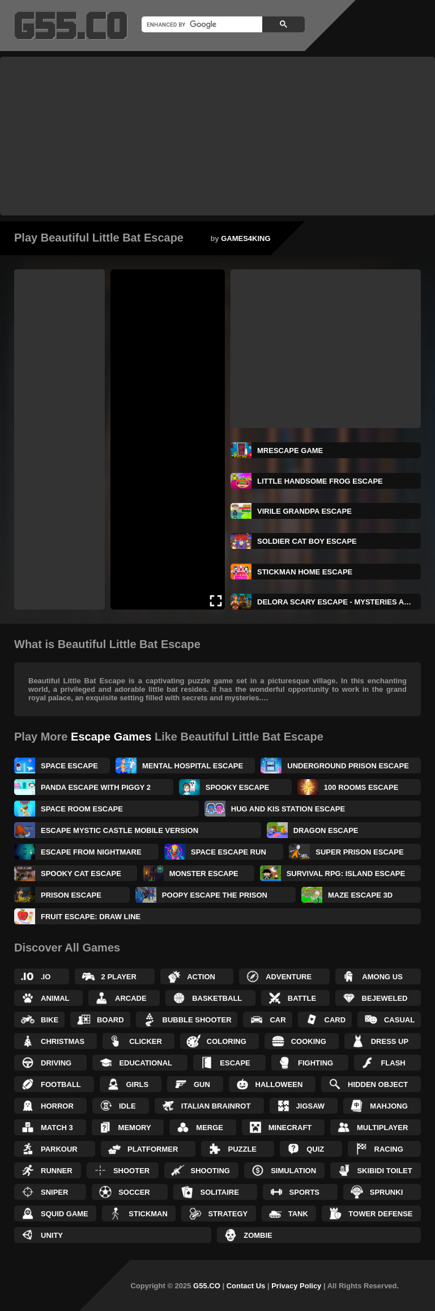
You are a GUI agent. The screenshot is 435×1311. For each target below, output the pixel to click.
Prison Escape (71, 895)
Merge (209, 1127)
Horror (57, 1106)
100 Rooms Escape (361, 787)
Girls (137, 1084)
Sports (304, 1192)
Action (201, 976)
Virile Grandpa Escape (304, 511)
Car (277, 1020)
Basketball (217, 998)
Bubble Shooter (197, 1020)
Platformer (152, 1149)
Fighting (315, 1063)
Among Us (382, 976)
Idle (127, 1106)
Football (61, 1084)
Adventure (289, 976)
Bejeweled (385, 998)
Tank (298, 1213)
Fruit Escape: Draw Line (90, 916)
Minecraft (290, 1127)
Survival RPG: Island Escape (346, 873)
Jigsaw (310, 1106)
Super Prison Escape (359, 852)
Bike (49, 1020)
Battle (302, 998)
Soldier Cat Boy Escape (307, 541)
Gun (202, 1084)
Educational (145, 1063)
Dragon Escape (326, 830)
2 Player (119, 976)
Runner (56, 1170)
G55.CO (206, 1286)
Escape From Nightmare (91, 852)
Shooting (210, 1170)
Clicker (145, 1041)
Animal (55, 998)
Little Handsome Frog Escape (320, 481)
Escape (235, 1063)
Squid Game (64, 1213)
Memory (134, 1127)
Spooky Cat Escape (81, 873)
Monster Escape (203, 873)
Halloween (279, 1084)
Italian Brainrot (216, 1106)
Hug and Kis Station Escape (288, 809)
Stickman (148, 1213)
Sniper (54, 1192)
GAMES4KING (245, 238)
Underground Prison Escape (348, 766)
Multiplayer (382, 1127)
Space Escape (69, 766)
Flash (393, 1063)
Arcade (131, 998)
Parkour (59, 1149)
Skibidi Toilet (384, 1170)
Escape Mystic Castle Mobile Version (119, 830)
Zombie (258, 1235)
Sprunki (386, 1192)
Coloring (226, 1041)
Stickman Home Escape (304, 572)
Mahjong (388, 1106)
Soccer (134, 1192)
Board (110, 1020)
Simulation (293, 1170)
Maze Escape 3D (360, 895)
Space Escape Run (228, 852)
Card (335, 1020)
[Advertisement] (217, 136)
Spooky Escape (237, 787)
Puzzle (242, 1149)
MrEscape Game (290, 450)
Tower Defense (380, 1213)
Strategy (228, 1213)
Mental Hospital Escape (192, 766)
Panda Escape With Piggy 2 (96, 787)
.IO (45, 976)
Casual (399, 1020)
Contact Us (246, 1286)
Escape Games (111, 736)
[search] (201, 24)
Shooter (131, 1170)
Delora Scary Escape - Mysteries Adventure (339, 602)
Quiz (315, 1149)
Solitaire (219, 1192)
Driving (56, 1063)
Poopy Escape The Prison (214, 895)
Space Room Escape (82, 809)
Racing (388, 1149)
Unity (52, 1235)
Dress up (389, 1041)
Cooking (308, 1041)
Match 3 (57, 1127)
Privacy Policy (296, 1286)
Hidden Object (378, 1084)
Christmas (62, 1041)
